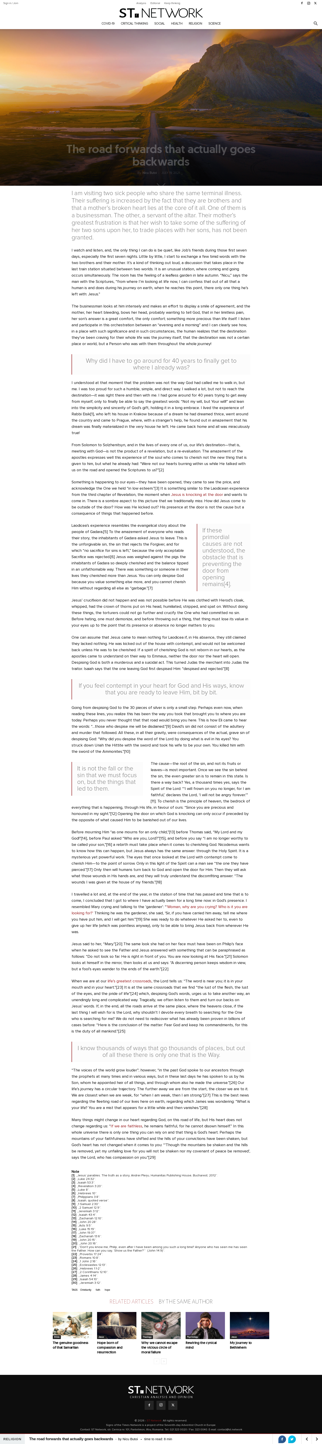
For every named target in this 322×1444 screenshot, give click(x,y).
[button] (315, 24)
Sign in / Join (10, 3)
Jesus (101, 1337)
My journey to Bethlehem (241, 1345)
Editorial (155, 3)
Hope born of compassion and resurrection (110, 1347)
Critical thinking (134, 23)
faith (98, 1290)
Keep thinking (172, 3)
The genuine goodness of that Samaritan (70, 1345)
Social (159, 23)
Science (214, 23)
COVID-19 (108, 23)
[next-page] (164, 1361)
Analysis (141, 3)
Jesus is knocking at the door (197, 495)
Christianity (85, 1290)
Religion (195, 23)
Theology (147, 1337)
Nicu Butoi (149, 173)
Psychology (192, 1337)
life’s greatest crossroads (129, 981)
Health (176, 23)
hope (107, 1290)
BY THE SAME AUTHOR (186, 1302)
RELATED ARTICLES (131, 1302)
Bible (56, 1337)
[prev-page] (156, 1361)
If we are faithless (126, 1126)
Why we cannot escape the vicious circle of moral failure (159, 1347)
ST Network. (155, 1420)
